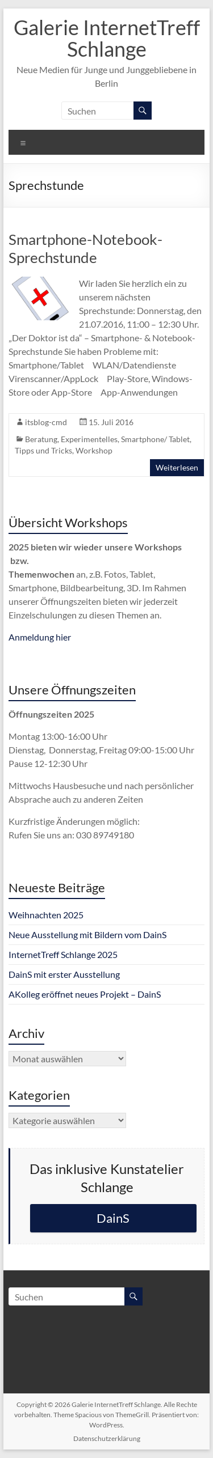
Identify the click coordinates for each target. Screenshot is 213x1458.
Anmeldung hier (40, 636)
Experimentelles (89, 439)
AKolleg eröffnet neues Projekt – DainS (85, 994)
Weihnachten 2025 (46, 914)
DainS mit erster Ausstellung (64, 974)
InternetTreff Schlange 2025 (63, 954)
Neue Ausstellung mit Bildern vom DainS (87, 934)
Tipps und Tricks (43, 450)
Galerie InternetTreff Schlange (107, 38)
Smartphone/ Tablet (155, 439)
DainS (113, 1218)
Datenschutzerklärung (106, 1438)
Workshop (94, 450)
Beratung (41, 439)
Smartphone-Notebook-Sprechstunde (85, 248)
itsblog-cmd (46, 422)
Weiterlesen (177, 467)
